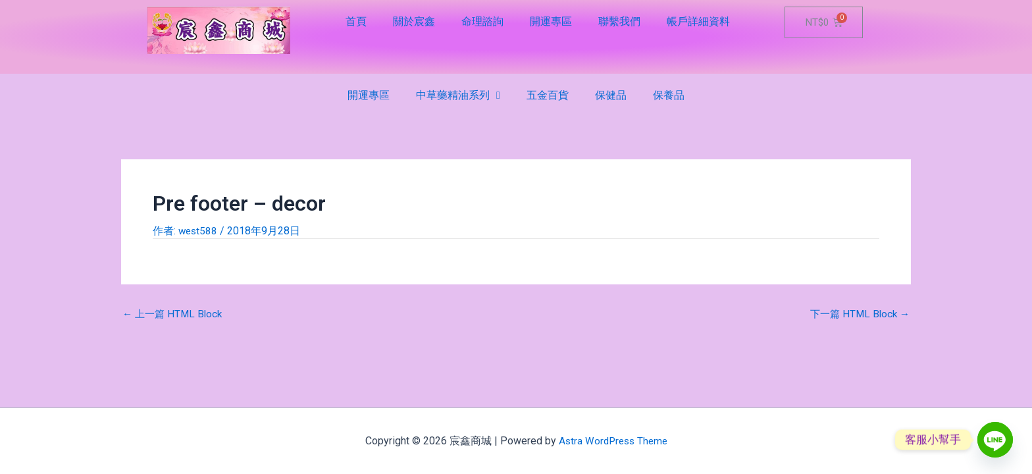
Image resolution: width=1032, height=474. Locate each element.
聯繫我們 (619, 21)
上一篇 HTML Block (174, 314)
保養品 (668, 95)
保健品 (611, 95)
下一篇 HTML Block (858, 314)
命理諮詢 (482, 21)
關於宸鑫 (414, 21)
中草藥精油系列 (458, 95)
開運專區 (551, 21)
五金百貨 (548, 95)
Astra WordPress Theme (613, 440)
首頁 (356, 21)
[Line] (995, 440)
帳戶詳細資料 (698, 21)
